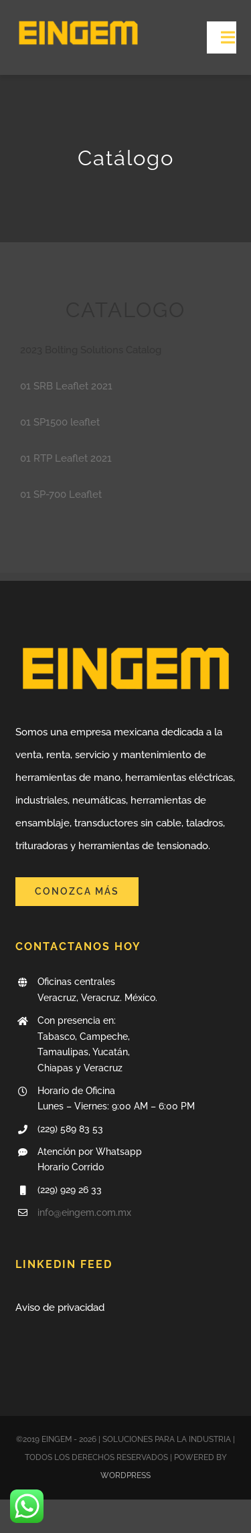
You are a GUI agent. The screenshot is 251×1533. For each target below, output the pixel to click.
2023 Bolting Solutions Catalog (90, 350)
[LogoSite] (78, 18)
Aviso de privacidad (59, 1307)
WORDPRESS (125, 1475)
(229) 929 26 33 (69, 1189)
